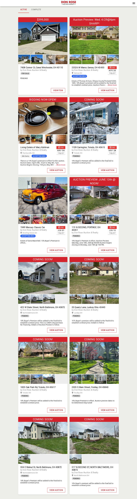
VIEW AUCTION (107, 90)
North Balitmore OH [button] (33, 313)
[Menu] (134, 3)
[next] (65, 36)
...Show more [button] (111, 85)
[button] (68, 4)
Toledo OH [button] (80, 153)
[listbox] (42, 35)
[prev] (20, 36)
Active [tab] (23, 9)
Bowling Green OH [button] (32, 233)
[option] (42, 35)
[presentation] (68, 3)
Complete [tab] (36, 9)
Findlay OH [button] (81, 393)
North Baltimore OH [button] (84, 475)
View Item (58, 90)
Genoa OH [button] (80, 73)
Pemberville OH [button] (31, 153)
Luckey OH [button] (80, 313)
